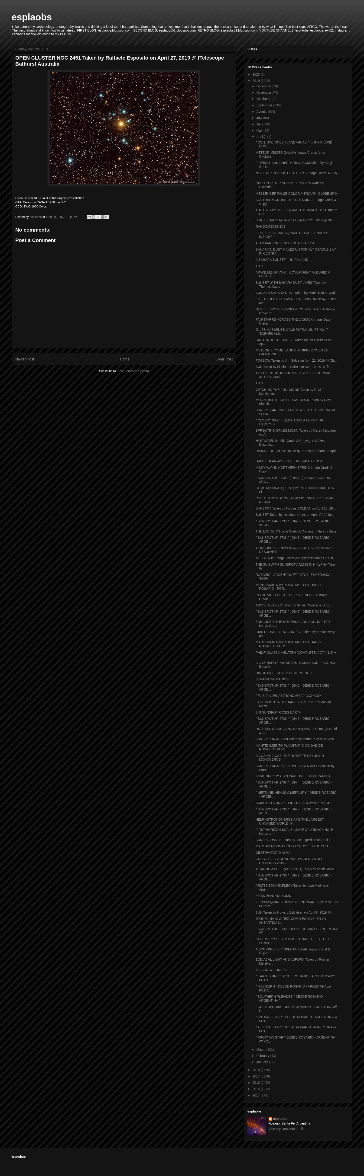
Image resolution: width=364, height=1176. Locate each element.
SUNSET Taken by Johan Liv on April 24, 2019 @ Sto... (295, 220)
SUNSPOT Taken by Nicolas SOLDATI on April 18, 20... (296, 508)
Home (125, 359)
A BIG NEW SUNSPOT (272, 970)
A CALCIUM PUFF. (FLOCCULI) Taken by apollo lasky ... (297, 869)
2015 (257, 1089)
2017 (257, 1076)
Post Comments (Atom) (133, 371)
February (263, 1056)
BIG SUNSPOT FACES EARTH (278, 712)
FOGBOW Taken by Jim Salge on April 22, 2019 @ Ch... (296, 360)
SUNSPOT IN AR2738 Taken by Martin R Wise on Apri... (296, 739)
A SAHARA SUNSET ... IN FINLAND (282, 259)
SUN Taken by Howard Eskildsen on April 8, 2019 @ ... (295, 912)
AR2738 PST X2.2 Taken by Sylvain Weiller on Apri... (294, 605)
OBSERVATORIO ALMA (273, 852)
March (261, 1049)
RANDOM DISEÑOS (271, 226)
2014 (257, 1095)
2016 (257, 1082)
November (264, 92)
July (259, 118)
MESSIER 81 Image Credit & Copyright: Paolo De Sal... (296, 558)
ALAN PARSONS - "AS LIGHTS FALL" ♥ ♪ (286, 243)
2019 (257, 81)
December (264, 86)
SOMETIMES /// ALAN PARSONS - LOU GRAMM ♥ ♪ (294, 776)
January (262, 1062)
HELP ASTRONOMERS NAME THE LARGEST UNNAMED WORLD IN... (290, 821)
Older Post (224, 359)
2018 (257, 1070)
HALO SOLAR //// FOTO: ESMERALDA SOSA (289, 461)
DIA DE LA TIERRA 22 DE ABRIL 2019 (284, 673)
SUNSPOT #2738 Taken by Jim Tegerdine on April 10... (295, 840)
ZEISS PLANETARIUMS (273, 896)
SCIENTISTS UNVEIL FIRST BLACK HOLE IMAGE (293, 803)
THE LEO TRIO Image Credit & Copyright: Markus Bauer (297, 531)
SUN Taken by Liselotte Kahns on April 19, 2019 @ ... (294, 367)
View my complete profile (287, 1129)
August (261, 111)
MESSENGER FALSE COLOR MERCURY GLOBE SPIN (297, 193)
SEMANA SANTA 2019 (272, 679)
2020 (257, 74)
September (264, 105)
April (260, 137)
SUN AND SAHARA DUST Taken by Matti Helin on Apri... (297, 293)
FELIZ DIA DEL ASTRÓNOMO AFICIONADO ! (289, 696)
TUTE (260, 266)
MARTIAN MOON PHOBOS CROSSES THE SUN (292, 846)
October (262, 99)
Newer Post (24, 359)
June (260, 124)
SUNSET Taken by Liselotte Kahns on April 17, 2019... (295, 514)
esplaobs (32, 17)
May (259, 130)
